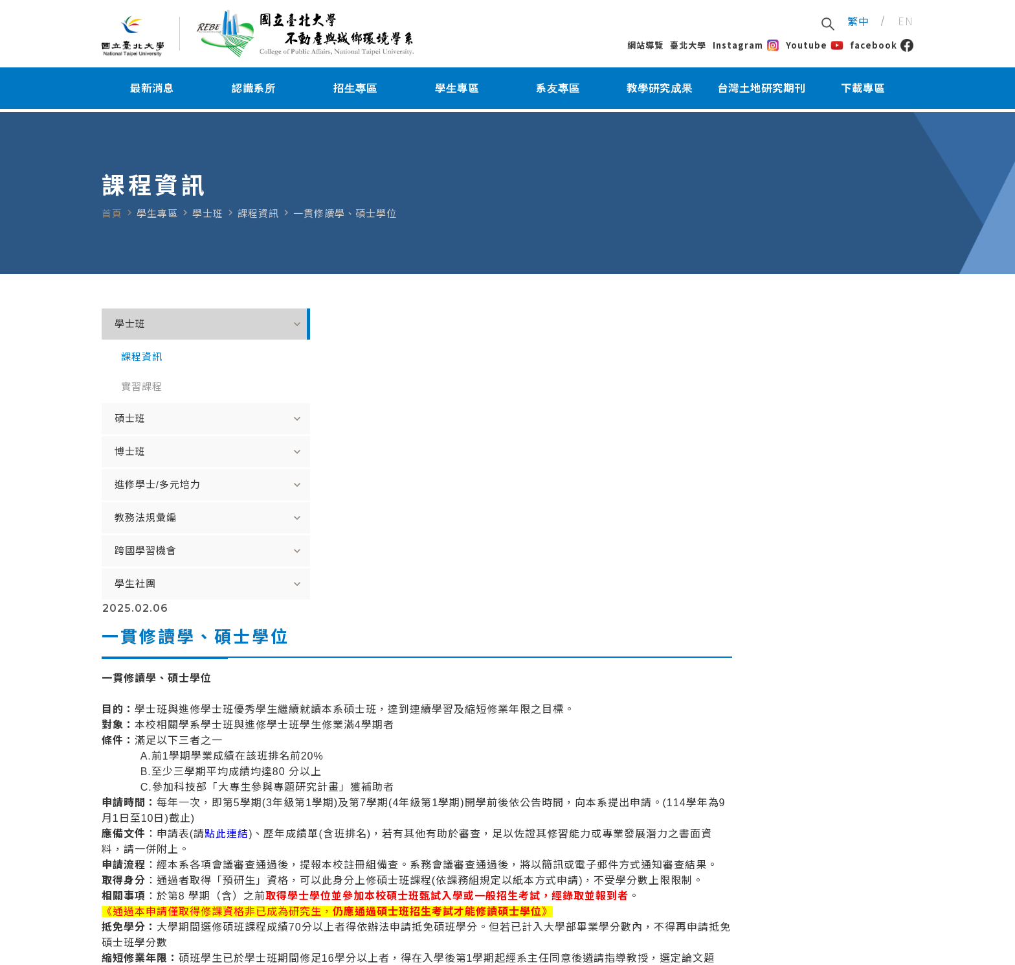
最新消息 (152, 91)
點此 (364, 694)
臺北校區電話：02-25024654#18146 (510, 904)
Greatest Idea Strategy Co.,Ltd (482, 950)
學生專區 (457, 91)
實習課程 (141, 386)
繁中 (858, 22)
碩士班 (186, 418)
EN (905, 22)
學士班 (186, 324)
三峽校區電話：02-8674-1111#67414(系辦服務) (533, 876)
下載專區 (863, 91)
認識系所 (254, 91)
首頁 (112, 213)
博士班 (186, 451)
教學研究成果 (660, 91)
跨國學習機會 (186, 551)
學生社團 (186, 584)
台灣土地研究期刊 (761, 91)
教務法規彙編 (186, 518)
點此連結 (408, 538)
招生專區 (355, 91)
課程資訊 (141, 356)
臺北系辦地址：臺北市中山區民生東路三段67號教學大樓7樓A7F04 (569, 919)
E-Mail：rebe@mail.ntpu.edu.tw (173, 890)
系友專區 (558, 91)
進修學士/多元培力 (186, 485)
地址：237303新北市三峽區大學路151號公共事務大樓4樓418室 (563, 890)
